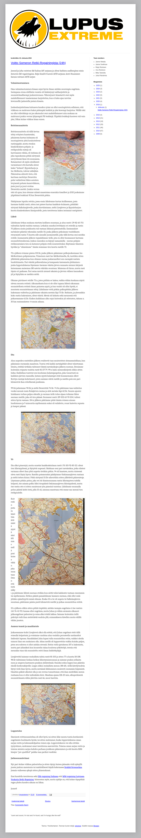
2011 (98, 127)
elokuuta (101, 107)
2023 (98, 92)
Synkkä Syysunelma (73, 767)
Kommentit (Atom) (21, 805)
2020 (98, 101)
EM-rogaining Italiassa (48, 776)
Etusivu (47, 801)
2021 (98, 98)
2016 (98, 105)
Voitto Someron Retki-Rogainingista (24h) (38, 63)
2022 (98, 95)
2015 (98, 115)
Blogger (96, 826)
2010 (98, 131)
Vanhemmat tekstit (78, 801)
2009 (98, 134)
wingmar (78, 826)
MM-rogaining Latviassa (73, 776)
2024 (98, 89)
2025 (98, 85)
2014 (98, 118)
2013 (98, 121)
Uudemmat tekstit (18, 801)
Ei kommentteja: (41, 794)
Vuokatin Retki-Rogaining (22, 779)
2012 (98, 124)
